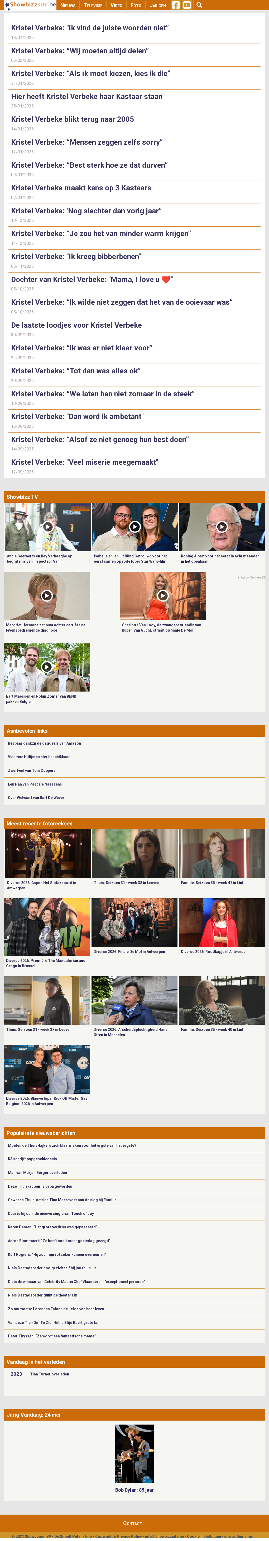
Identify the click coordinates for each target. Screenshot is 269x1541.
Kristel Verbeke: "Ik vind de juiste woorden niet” (90, 28)
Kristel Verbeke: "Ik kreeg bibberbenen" (76, 256)
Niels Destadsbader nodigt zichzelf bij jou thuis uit (52, 1268)
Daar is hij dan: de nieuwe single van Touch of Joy (51, 1213)
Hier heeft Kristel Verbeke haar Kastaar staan (86, 96)
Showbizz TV (22, 497)
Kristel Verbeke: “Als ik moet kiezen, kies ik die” (90, 73)
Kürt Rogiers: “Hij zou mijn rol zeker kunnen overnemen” (57, 1254)
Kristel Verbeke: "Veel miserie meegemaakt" (84, 462)
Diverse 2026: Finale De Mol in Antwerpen (129, 952)
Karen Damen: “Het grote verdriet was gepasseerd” (52, 1227)
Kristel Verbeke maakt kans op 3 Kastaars (81, 188)
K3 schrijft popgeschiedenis (32, 1159)
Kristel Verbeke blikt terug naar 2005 (72, 119)
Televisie (93, 5)
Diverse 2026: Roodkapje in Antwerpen (214, 952)
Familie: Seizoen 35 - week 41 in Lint (212, 883)
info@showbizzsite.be (164, 1536)
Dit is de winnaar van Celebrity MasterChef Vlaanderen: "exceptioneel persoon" (76, 1282)
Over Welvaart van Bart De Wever (36, 798)
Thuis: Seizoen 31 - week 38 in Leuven (126, 883)
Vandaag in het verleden (36, 1362)
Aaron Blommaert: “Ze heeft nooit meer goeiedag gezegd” (59, 1241)
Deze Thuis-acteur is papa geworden (40, 1186)
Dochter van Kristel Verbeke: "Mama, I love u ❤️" (92, 279)
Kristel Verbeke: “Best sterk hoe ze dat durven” (89, 165)
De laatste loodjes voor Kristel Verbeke (76, 325)
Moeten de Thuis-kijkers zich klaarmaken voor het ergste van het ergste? (72, 1145)
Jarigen (158, 5)
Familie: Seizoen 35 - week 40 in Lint (212, 1029)
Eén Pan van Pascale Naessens (35, 784)
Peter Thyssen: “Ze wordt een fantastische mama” (52, 1336)
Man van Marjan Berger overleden (37, 1173)
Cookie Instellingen (204, 1536)
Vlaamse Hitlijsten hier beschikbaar (39, 757)
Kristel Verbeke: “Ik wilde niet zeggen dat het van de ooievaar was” (122, 302)
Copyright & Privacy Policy (118, 1536)
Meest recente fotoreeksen (40, 823)
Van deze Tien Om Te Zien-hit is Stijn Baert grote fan (53, 1323)
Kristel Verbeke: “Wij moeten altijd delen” (80, 50)
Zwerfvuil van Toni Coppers (32, 770)
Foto (136, 5)
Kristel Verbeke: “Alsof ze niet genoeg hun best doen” (100, 439)
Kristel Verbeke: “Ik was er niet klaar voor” (81, 348)
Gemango (244, 1536)
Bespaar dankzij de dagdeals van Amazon (44, 743)
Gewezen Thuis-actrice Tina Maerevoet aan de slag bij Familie (62, 1200)
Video (116, 5)
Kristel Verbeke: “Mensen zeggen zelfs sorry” (87, 142)
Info (88, 1536)
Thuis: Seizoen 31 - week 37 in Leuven (38, 1029)
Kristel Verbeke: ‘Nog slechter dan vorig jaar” (86, 210)
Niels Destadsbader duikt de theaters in (42, 1295)
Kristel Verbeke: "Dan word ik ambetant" (77, 416)
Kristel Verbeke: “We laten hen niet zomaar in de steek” (103, 393)
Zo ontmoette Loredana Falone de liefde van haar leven (56, 1309)
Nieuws (67, 5)
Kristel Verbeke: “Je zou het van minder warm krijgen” (101, 233)
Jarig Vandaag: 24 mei (33, 1415)
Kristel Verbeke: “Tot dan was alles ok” (76, 371)
